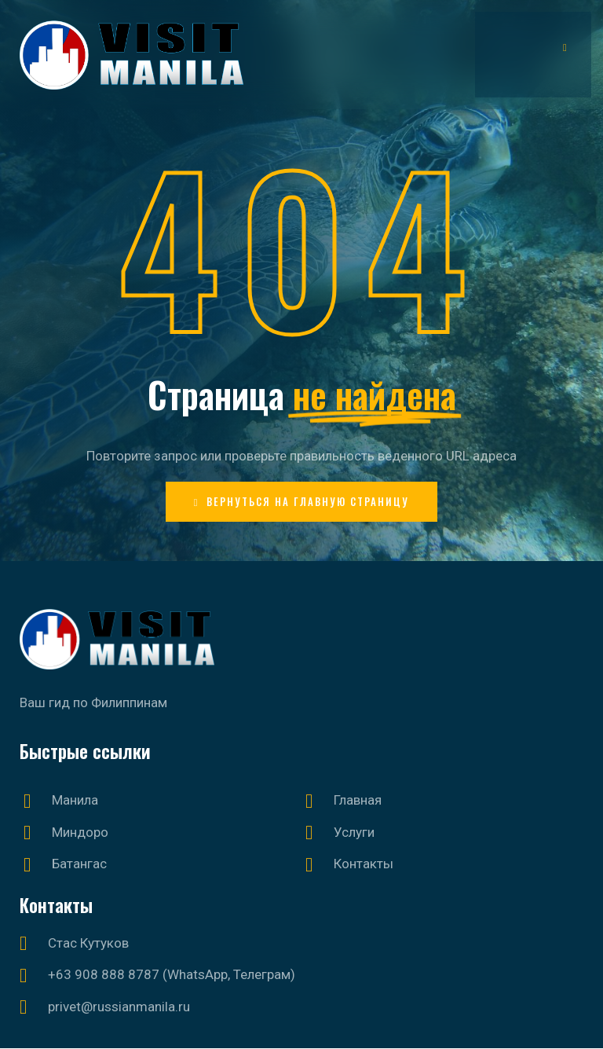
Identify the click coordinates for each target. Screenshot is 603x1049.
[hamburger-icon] (565, 47)
